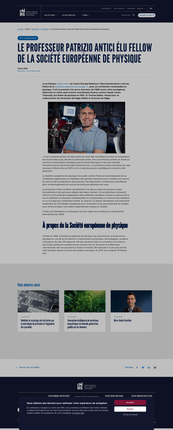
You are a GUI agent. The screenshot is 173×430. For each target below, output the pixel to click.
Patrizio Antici (63, 84)
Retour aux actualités (27, 369)
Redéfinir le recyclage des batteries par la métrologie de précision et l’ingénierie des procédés (38, 324)
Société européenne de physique (70, 87)
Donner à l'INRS (146, 15)
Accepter (130, 408)
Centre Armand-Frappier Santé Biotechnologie (59, 398)
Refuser (130, 415)
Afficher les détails (130, 420)
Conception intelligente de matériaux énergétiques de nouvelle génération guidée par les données (85, 324)
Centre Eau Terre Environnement (86, 398)
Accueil (20, 29)
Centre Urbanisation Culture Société (141, 398)
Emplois (140, 8)
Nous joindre (119, 8)
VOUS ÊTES (105, 8)
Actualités (45, 29)
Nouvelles (131, 8)
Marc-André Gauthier (124, 320)
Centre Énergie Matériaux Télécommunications (114, 398)
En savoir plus (78, 419)
